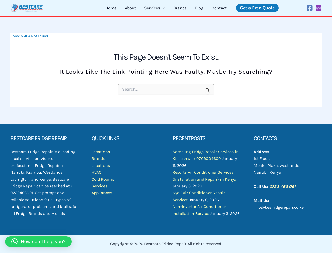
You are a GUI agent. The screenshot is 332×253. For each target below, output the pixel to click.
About (130, 7)
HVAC (96, 172)
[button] (257, 8)
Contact (219, 7)
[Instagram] (318, 8)
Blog (199, 7)
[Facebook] (310, 8)
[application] (162, 8)
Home (110, 7)
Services (154, 8)
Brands (180, 7)
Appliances (102, 192)
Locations (101, 151)
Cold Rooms (103, 179)
